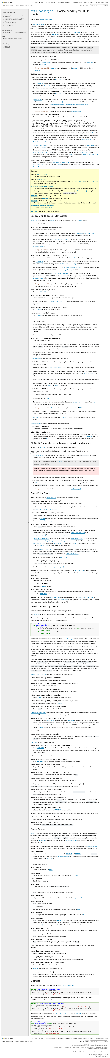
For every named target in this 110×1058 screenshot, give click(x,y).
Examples (7, 27)
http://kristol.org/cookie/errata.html (42, 205)
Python (6, 2)
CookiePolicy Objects (10, 22)
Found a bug (104, 1055)
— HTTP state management (14, 32)
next (97, 2)
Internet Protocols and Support (81, 2)
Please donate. (104, 1051)
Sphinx (103, 1056)
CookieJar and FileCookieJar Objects (14, 18)
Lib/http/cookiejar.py (46, 19)
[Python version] (36, 2)
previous (92, 2)
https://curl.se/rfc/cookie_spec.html (42, 186)
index (106, 2)
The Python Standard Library (63, 2)
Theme (85, 5)
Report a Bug (6, 46)
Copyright (86, 1044)
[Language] (21, 2)
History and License (93, 1048)
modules (101, 2)
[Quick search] (97, 5)
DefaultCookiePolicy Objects (12, 24)
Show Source (6, 47)
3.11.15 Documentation (47, 2)
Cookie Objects (9, 25)
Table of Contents (8, 13)
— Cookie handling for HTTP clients (18, 5)
